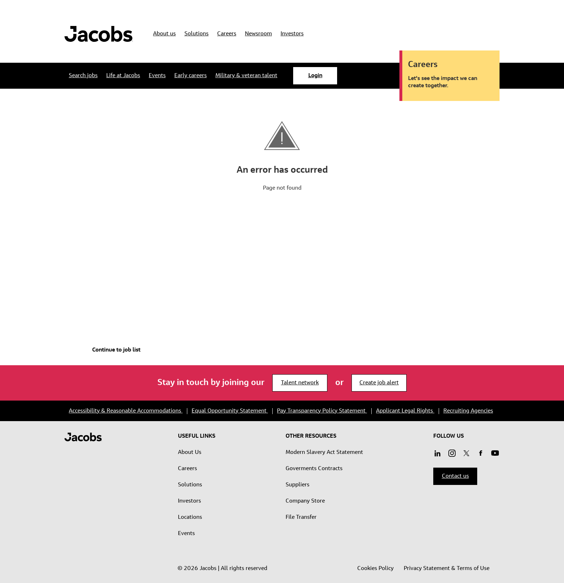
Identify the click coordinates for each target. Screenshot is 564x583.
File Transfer (301, 517)
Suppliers (297, 485)
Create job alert (379, 383)
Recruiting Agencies (468, 411)
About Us (189, 452)
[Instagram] (495, 454)
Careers (187, 469)
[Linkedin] (437, 454)
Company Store (305, 501)
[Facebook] (480, 454)
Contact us (455, 476)
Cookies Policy (376, 568)
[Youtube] (452, 454)
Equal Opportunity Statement (230, 411)
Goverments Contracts (314, 469)
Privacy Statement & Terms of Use (446, 568)
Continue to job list (116, 350)
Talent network (300, 383)
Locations (190, 517)
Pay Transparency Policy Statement (322, 411)
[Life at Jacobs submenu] (123, 76)
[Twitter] (466, 454)
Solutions (190, 485)
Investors (189, 501)
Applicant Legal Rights (405, 411)
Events (186, 533)
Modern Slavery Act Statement (324, 452)
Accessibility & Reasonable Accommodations (126, 411)
